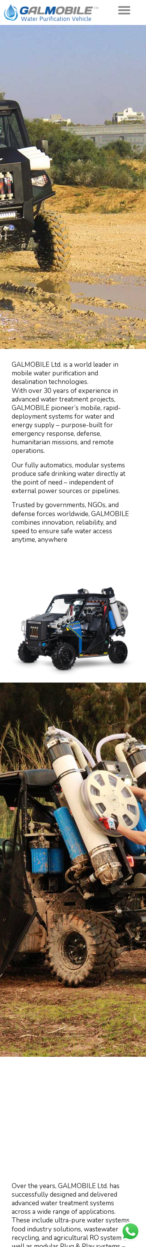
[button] (124, 10)
